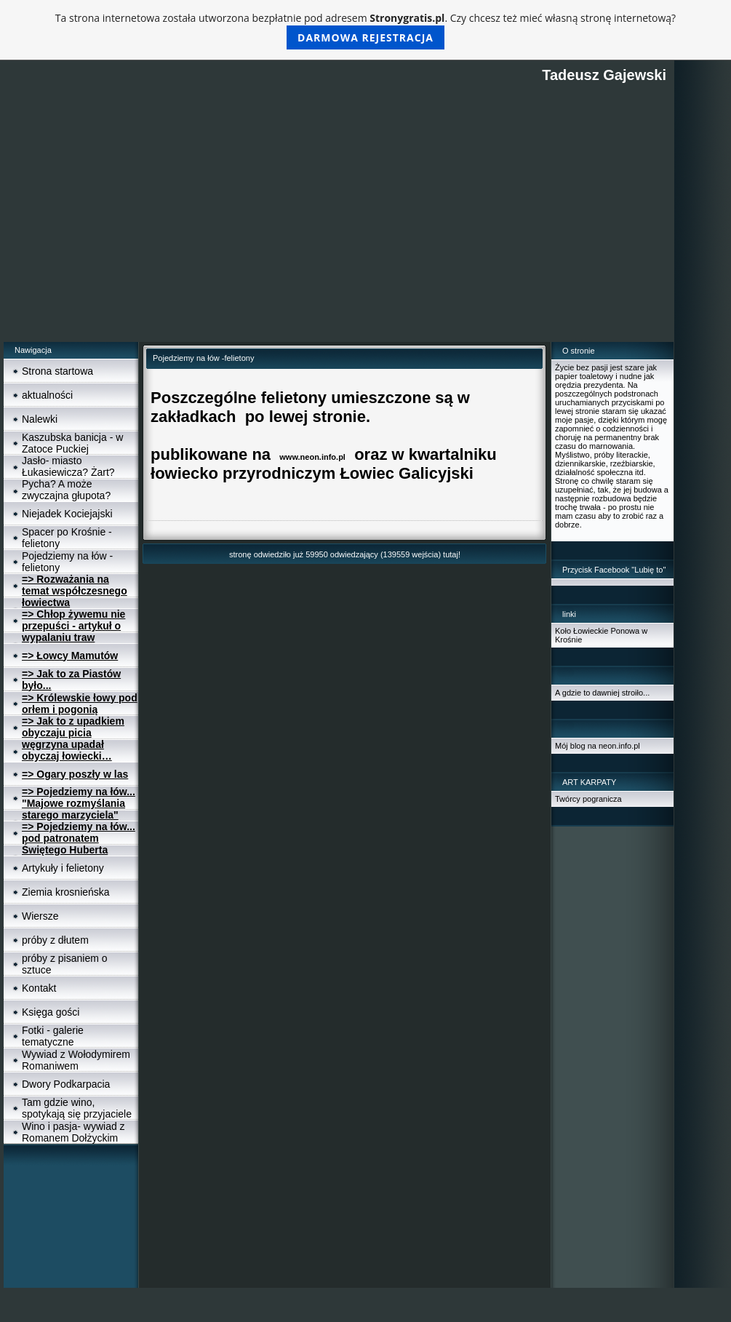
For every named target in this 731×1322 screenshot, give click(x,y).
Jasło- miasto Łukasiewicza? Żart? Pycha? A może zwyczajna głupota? (68, 478)
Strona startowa (57, 371)
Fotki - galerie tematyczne (53, 1036)
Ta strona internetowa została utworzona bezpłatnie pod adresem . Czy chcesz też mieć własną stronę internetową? (365, 30)
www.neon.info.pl (312, 457)
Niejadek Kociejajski (67, 513)
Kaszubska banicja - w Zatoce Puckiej (72, 443)
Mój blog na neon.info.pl (597, 745)
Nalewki (39, 419)
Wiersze (40, 916)
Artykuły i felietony (63, 868)
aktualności (47, 395)
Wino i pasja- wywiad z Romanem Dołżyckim (73, 1132)
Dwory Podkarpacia (66, 1084)
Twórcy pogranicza (588, 799)
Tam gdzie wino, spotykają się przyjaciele (77, 1108)
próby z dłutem (55, 940)
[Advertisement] (339, 233)
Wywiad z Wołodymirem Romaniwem (76, 1060)
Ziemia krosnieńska (66, 892)
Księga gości (50, 1012)
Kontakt (39, 988)
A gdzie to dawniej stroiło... (602, 692)
